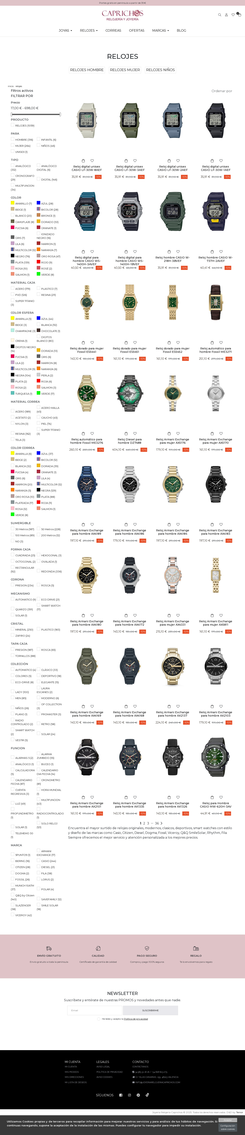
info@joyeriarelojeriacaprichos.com (157, 1101)
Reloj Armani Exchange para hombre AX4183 (216, 532)
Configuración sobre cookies (227, 1127)
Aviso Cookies (104, 1096)
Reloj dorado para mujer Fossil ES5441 (86, 350)
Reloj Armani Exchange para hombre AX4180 (87, 623)
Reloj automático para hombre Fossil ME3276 (86, 441)
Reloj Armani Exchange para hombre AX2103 (216, 714)
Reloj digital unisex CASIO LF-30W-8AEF (86, 168)
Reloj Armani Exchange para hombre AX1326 (173, 804)
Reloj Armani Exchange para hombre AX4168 (130, 714)
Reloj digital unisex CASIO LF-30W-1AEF (216, 168)
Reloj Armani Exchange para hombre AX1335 (130, 804)
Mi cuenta (71, 1085)
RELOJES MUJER (125, 70)
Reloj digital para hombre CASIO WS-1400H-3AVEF (86, 261)
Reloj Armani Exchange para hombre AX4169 (87, 714)
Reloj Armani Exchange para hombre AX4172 (130, 623)
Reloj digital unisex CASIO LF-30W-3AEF (129, 168)
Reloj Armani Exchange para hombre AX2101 (87, 804)
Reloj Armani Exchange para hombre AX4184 (173, 532)
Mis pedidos (72, 1091)
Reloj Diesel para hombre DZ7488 (129, 441)
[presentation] (122, 1049)
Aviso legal (103, 1085)
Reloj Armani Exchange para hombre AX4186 (130, 532)
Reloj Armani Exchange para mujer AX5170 (216, 441)
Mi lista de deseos (76, 1101)
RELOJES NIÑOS (161, 70)
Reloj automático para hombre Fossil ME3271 (215, 350)
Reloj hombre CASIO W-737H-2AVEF (215, 259)
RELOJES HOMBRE (87, 70)
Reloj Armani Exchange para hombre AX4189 (87, 532)
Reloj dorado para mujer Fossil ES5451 (129, 350)
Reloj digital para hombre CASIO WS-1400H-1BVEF (129, 261)
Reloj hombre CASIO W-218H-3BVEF (172, 259)
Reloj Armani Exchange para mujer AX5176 (173, 441)
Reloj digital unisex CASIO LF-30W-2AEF (172, 168)
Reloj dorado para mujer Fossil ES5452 (172, 350)
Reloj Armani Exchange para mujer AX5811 (216, 623)
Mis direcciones (75, 1096)
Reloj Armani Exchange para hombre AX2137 (173, 714)
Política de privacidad (136, 1037)
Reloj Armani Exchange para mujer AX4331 (173, 623)
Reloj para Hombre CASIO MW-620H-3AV (216, 804)
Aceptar (227, 1120)
